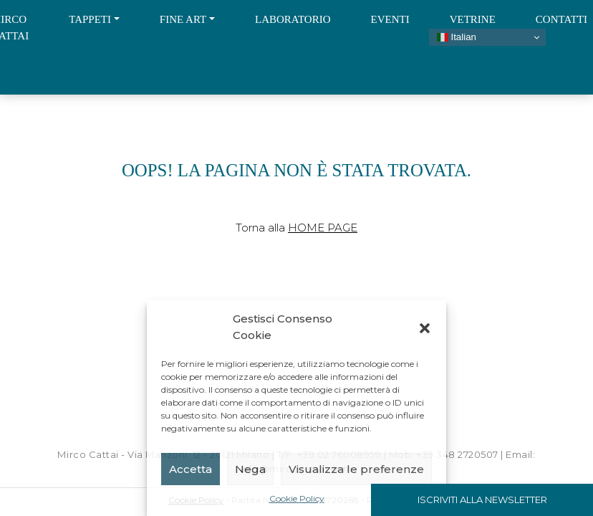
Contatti (561, 19)
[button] (425, 327)
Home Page (322, 227)
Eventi (390, 19)
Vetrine (473, 19)
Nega (250, 469)
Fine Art (183, 19)
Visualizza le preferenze (356, 469)
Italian (456, 37)
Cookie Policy (296, 498)
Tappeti (90, 19)
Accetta (190, 469)
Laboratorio (293, 19)
